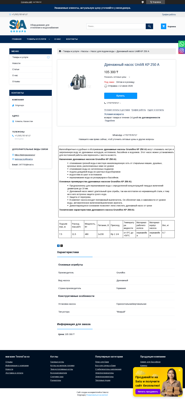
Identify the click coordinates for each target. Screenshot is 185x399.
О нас (57, 39)
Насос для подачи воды (102, 51)
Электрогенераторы (104, 373)
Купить (120, 95)
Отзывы (16, 81)
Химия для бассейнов (150, 362)
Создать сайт (26, 2)
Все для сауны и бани (105, 365)
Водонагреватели (58, 373)
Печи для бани (102, 362)
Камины (143, 365)
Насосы (84, 51)
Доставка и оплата (14, 373)
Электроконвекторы (104, 376)
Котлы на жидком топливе (62, 365)
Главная (16, 39)
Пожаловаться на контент (97, 395)
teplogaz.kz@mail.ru (24, 159)
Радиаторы (55, 380)
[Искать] (149, 26)
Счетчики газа (56, 376)
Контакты (72, 39)
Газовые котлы (57, 362)
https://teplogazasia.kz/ (25, 155)
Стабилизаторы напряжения (108, 369)
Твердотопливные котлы (61, 369)
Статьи (15, 69)
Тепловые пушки (102, 380)
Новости (16, 63)
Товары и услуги (36, 39)
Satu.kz (105, 392)
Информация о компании (17, 365)
